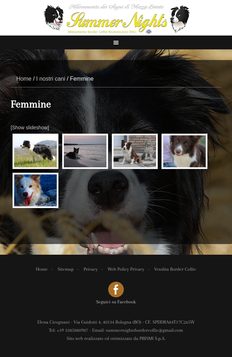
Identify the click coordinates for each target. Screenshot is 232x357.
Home (42, 269)
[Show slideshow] (30, 127)
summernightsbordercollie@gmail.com (144, 330)
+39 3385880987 (72, 330)
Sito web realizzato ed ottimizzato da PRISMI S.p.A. (116, 338)
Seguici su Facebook (116, 301)
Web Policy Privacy (125, 269)
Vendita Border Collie (175, 269)
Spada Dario (116, 18)
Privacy (91, 269)
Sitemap (65, 269)
